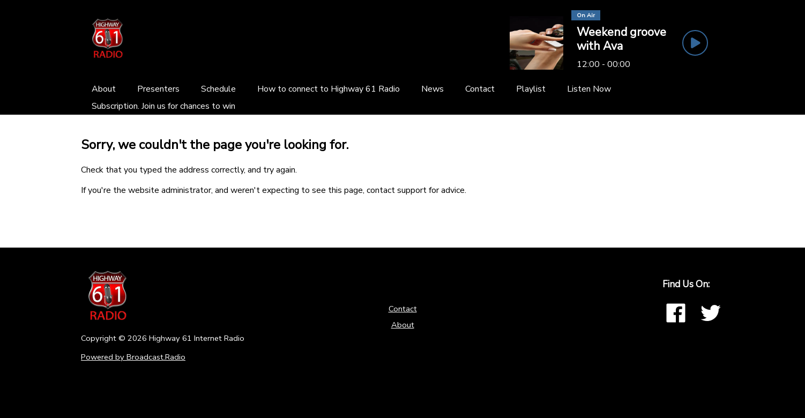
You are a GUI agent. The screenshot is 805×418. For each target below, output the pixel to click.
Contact (403, 308)
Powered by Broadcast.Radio (133, 357)
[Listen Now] (589, 89)
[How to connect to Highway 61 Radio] (329, 89)
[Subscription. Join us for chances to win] (163, 106)
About (402, 324)
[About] (103, 89)
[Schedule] (218, 89)
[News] (432, 89)
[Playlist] (530, 89)
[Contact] (479, 89)
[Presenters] (158, 89)
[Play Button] (695, 43)
